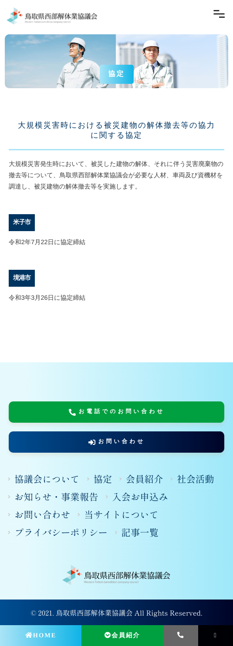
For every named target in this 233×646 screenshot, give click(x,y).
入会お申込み (140, 497)
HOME (41, 635)
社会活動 (195, 479)
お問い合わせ (116, 442)
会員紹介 (122, 635)
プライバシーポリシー (61, 532)
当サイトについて (121, 514)
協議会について (47, 479)
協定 (102, 479)
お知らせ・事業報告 (56, 497)
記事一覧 (140, 532)
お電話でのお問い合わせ (116, 412)
